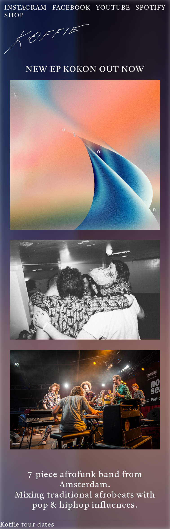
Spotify (151, 8)
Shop (14, 16)
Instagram (25, 8)
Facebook (71, 8)
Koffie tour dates (27, 525)
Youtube (113, 8)
